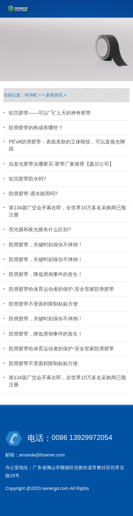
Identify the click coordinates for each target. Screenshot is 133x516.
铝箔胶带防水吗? (27, 179)
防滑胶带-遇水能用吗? (33, 193)
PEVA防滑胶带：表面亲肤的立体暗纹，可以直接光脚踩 (67, 145)
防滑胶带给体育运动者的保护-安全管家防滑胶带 (61, 289)
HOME (31, 95)
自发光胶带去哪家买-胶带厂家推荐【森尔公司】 (61, 164)
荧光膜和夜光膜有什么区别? (40, 229)
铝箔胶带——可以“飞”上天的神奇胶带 (50, 113)
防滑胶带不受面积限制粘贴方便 (43, 304)
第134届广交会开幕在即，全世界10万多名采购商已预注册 (67, 211)
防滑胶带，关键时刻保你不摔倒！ (46, 244)
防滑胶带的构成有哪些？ (36, 127)
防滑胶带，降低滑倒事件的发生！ (46, 274)
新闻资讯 (54, 95)
